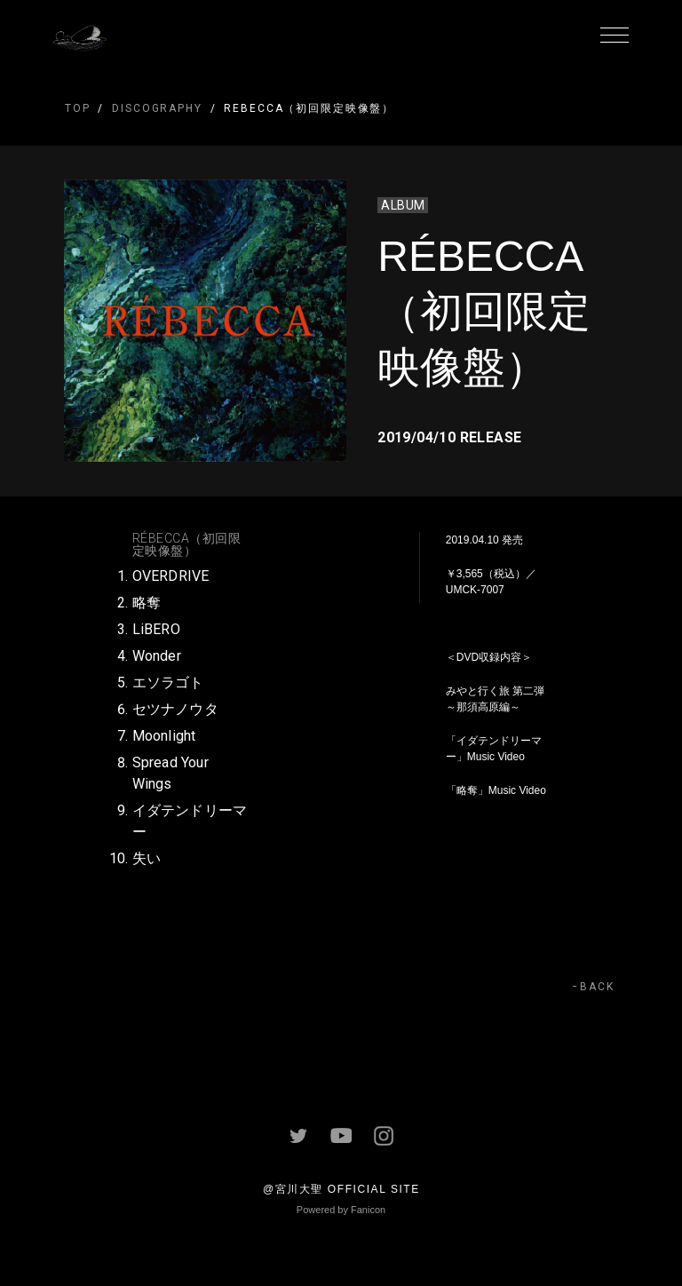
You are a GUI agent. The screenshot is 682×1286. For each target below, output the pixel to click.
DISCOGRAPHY (157, 108)
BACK (597, 986)
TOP (78, 108)
